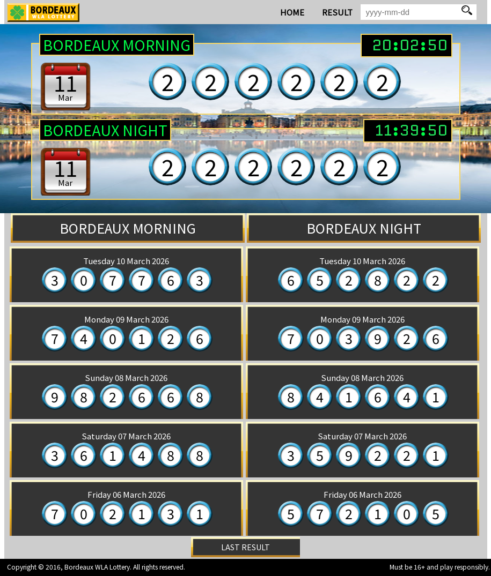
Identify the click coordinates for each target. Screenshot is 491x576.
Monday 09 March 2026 (126, 319)
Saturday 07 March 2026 (126, 436)
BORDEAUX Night (105, 129)
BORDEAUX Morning (116, 44)
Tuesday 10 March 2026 (126, 261)
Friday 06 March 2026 (126, 494)
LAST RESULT (245, 547)
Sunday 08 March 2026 (126, 377)
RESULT (337, 12)
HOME (292, 12)
